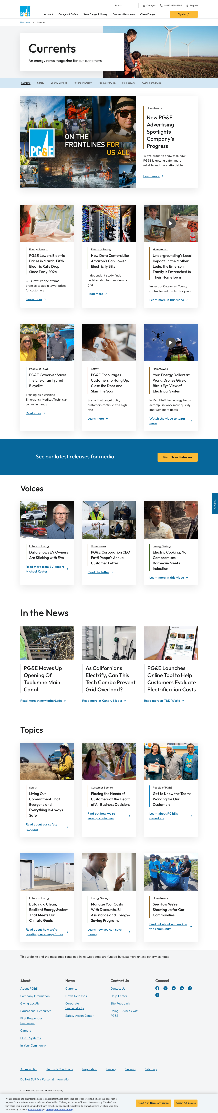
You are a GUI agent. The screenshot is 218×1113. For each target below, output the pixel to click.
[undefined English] (192, 5)
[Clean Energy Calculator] (164, 700)
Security (130, 1069)
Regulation (89, 1069)
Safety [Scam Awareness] (95, 369)
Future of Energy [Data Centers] (101, 249)
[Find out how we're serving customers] (109, 816)
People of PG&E (162, 788)
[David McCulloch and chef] (172, 560)
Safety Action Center (79, 1016)
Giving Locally (29, 1003)
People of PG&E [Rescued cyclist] (39, 369)
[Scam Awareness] (98, 418)
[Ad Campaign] (169, 108)
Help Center (118, 996)
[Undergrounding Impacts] (172, 266)
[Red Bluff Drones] (172, 383)
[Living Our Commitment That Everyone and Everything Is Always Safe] (49, 804)
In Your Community (33, 1045)
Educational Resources (35, 1011)
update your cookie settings (59, 1109)
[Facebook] (157, 988)
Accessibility (28, 1069)
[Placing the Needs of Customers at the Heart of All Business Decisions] (110, 799)
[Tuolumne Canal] (43, 700)
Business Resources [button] (124, 14)
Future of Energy (39, 898)
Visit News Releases (177, 457)
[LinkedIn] (174, 988)
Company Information (35, 996)
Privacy (111, 1069)
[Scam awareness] (110, 383)
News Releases (76, 996)
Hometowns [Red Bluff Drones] (160, 369)
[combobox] (125, 5)
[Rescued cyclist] (49, 380)
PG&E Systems (30, 1038)
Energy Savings (100, 898)
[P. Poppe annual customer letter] (110, 557)
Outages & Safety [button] (68, 14)
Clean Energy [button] (147, 14)
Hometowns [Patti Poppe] (98, 546)
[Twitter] (165, 988)
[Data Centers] (110, 261)
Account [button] (48, 14)
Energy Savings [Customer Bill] (38, 249)
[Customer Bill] (49, 263)
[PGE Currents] (157, 995)
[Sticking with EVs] (49, 554)
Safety (33, 788)
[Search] (134, 5)
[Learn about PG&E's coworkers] (170, 816)
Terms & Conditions (59, 1069)
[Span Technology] (104, 700)
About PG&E (29, 989)
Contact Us (117, 989)
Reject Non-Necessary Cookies (153, 1103)
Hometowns (160, 898)
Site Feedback (120, 1003)
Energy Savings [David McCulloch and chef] (162, 546)
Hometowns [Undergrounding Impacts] (160, 249)
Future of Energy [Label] (39, 546)
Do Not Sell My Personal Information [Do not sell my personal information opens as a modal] (45, 1079)
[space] (100, 572)
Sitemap (151, 1069)
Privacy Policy (35, 1109)
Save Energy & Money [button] (95, 14)
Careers (25, 1031)
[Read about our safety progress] (47, 827)
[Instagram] (190, 988)
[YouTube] (182, 988)
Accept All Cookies (186, 1103)
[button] (149, 5)
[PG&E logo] (25, 11)
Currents (71, 989)
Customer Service (102, 788)
